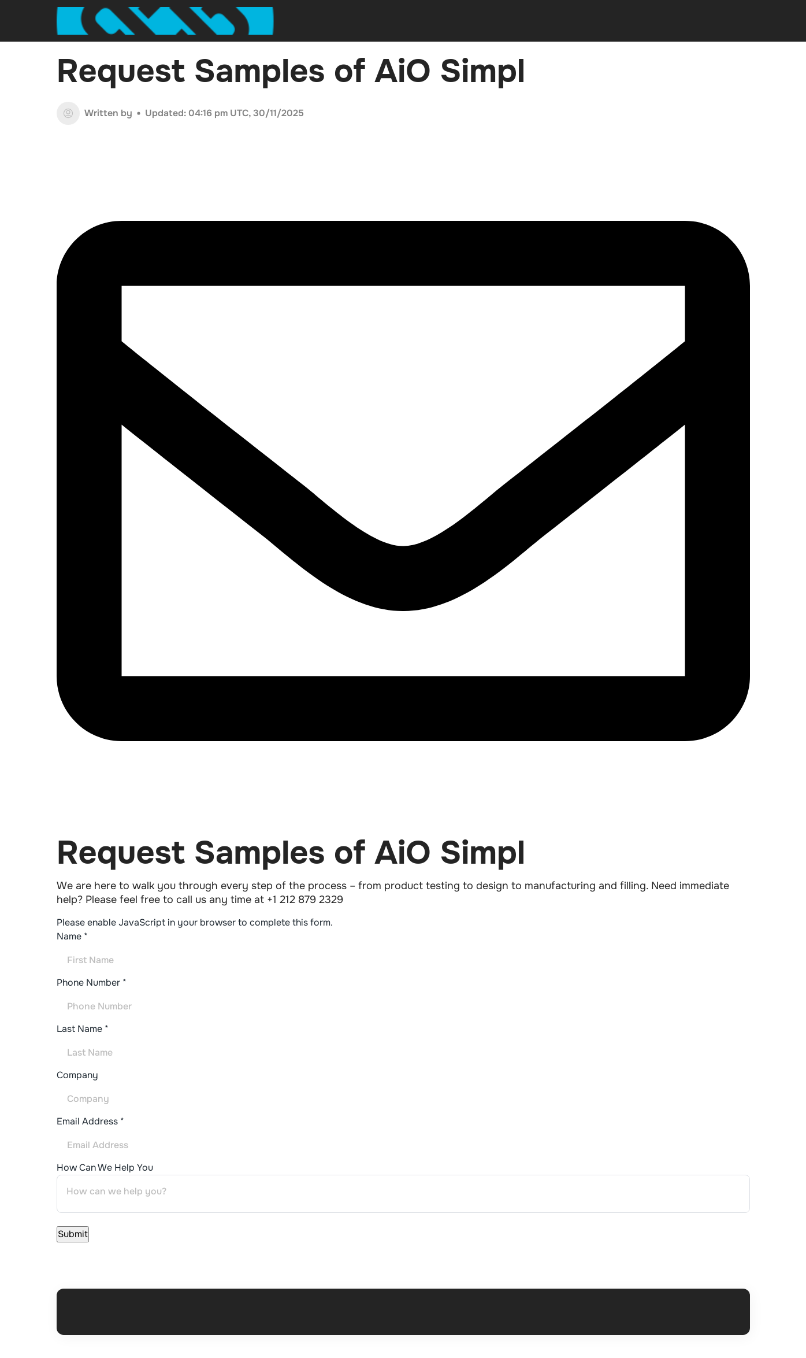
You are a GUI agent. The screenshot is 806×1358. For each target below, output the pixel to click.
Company (77, 1075)
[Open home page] (166, 21)
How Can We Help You (105, 1167)
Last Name (83, 1029)
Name (72, 936)
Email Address (90, 1121)
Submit (73, 1234)
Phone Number (92, 982)
